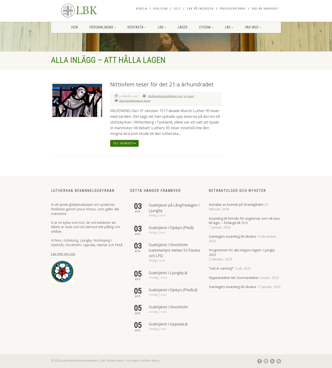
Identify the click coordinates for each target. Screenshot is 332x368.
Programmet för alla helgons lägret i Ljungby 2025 (242, 252)
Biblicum (160, 8)
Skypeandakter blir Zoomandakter (234, 277)
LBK (162, 27)
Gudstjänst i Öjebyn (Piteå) (171, 227)
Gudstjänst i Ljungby (166, 272)
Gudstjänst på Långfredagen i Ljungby (174, 208)
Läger (182, 27)
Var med (253, 27)
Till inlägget (124, 143)
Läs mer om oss (63, 254)
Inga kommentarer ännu (132, 101)
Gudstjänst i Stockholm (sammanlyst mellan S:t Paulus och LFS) (174, 250)
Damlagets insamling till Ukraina (232, 236)
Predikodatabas (233, 8)
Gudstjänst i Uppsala (166, 324)
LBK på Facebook (200, 8)
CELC (177, 8)
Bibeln (141, 8)
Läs (229, 27)
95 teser (189, 96)
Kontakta (136, 27)
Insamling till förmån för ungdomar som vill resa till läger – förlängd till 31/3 (244, 220)
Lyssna (206, 27)
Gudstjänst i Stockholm (168, 306)
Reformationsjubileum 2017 (165, 96)
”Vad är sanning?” (221, 268)
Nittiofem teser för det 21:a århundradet (162, 84)
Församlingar (102, 27)
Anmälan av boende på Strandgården (236, 204)
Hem (74, 27)
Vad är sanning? (265, 8)
